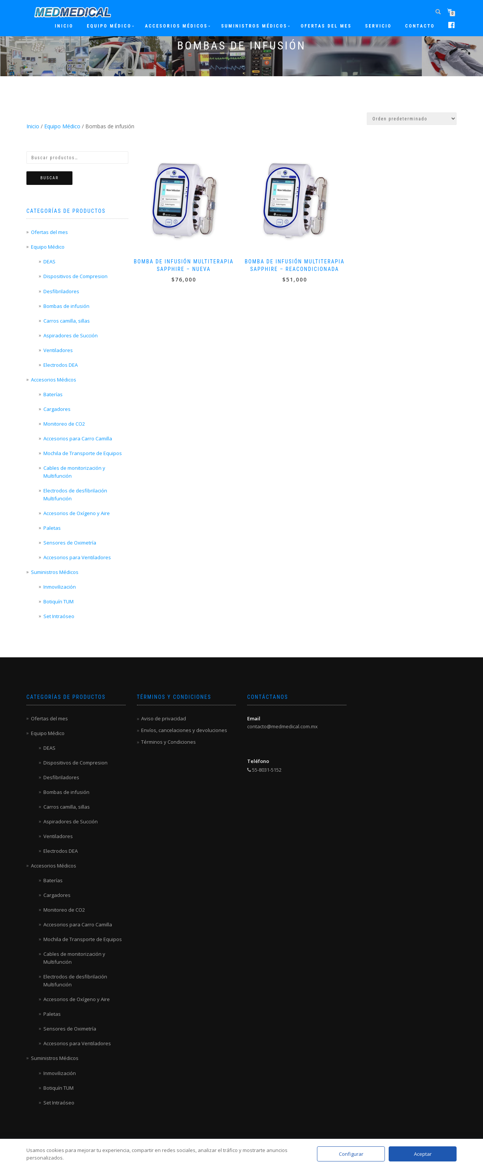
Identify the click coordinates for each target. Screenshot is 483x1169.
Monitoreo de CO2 (64, 423)
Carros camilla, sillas (66, 320)
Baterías (53, 394)
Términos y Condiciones (168, 741)
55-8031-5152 (264, 769)
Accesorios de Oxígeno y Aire (76, 513)
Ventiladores (58, 350)
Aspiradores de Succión (70, 335)
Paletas (52, 528)
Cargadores (57, 409)
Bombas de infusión (66, 306)
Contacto (420, 26)
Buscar (49, 177)
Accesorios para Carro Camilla (77, 438)
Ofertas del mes (326, 26)
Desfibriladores (61, 291)
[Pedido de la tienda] (412, 118)
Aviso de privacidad (163, 718)
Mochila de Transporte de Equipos (82, 453)
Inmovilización (59, 586)
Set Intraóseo (58, 616)
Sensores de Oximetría (69, 542)
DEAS (49, 261)
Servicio (378, 26)
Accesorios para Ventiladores (77, 557)
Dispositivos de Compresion (75, 276)
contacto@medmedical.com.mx (282, 726)
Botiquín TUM (58, 601)
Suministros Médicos (254, 26)
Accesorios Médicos (176, 26)
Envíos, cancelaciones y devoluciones (184, 730)
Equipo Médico (109, 26)
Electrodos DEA (60, 364)
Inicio (64, 26)
